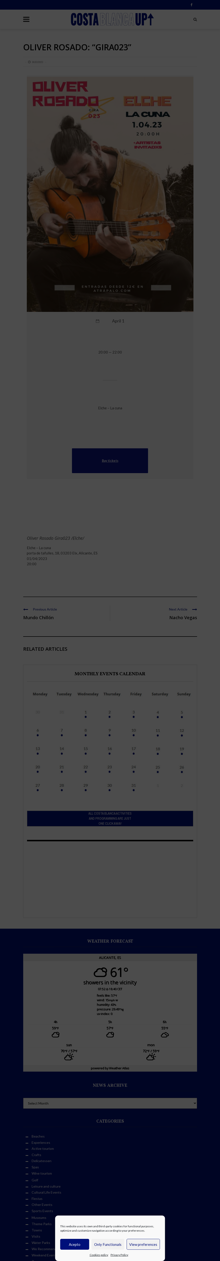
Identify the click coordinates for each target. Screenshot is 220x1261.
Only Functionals (107, 1244)
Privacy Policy (119, 1255)
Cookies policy (99, 1255)
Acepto (74, 1244)
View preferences (143, 1244)
